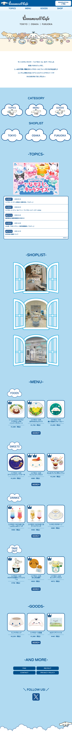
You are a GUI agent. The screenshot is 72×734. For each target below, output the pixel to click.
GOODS (44, 8)
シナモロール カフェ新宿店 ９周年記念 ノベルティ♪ (19, 202)
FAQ (24, 668)
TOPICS (12, 8)
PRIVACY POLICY (47, 673)
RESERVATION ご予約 (63, 3)
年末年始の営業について (11, 234)
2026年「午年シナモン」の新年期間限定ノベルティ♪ (19, 226)
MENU (28, 8)
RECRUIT (47, 668)
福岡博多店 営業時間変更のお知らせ (15, 218)
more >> (65, 237)
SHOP (60, 8)
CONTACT (24, 673)
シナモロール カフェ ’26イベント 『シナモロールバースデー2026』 (23, 210)
